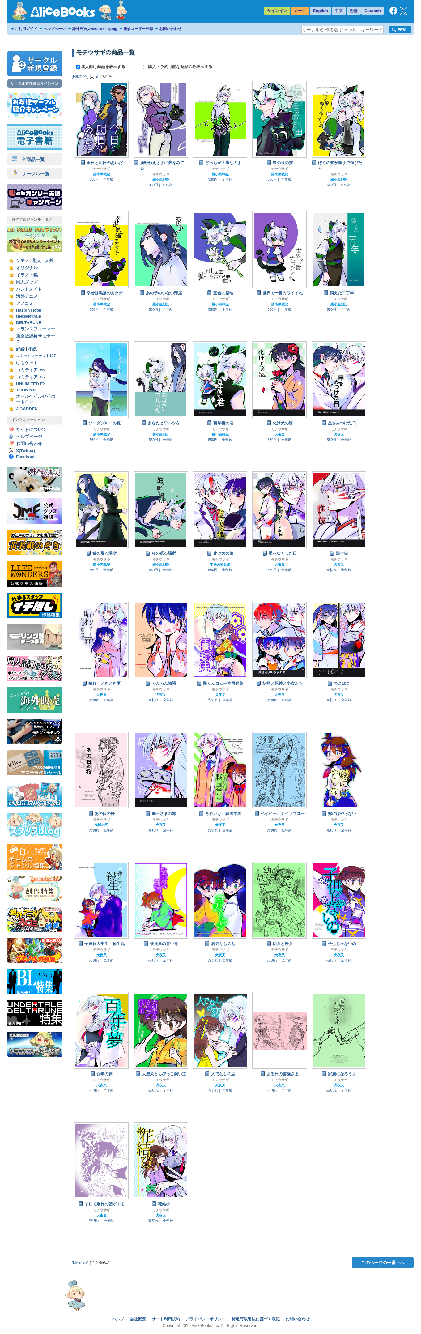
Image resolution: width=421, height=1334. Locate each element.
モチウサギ (101, 169)
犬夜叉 (279, 434)
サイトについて (31, 429)
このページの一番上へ (382, 1262)
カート (300, 10)
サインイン (277, 10)
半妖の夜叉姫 (220, 564)
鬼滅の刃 (101, 825)
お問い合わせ (170, 29)
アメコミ (24, 303)
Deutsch (372, 10)
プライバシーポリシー (205, 1319)
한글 (354, 10)
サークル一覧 (30, 173)
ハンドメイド (29, 289)
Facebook (26, 456)
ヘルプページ (54, 29)
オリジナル (27, 268)
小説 (32, 349)
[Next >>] (80, 76)
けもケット (27, 362)
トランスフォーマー (35, 329)
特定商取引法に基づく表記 (256, 1319)
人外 (49, 260)
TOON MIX (26, 390)
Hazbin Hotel (28, 310)
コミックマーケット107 (36, 356)
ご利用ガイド (26, 29)
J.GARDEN (27, 409)
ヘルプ (118, 1319)
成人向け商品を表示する (101, 66)
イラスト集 (27, 275)
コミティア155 (30, 377)
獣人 (36, 260)
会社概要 (138, 1319)
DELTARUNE (28, 322)
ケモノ (22, 260)
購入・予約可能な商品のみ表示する (178, 66)
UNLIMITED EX (31, 383)
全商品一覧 (28, 159)
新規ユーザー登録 (138, 29)
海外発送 (94, 29)
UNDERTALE (29, 316)
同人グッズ (27, 282)
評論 (20, 349)
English (320, 10)
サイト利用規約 (166, 1319)
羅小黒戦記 (101, 174)
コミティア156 (30, 370)
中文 (339, 10)
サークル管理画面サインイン (35, 83)
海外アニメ (27, 296)
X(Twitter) (25, 450)
